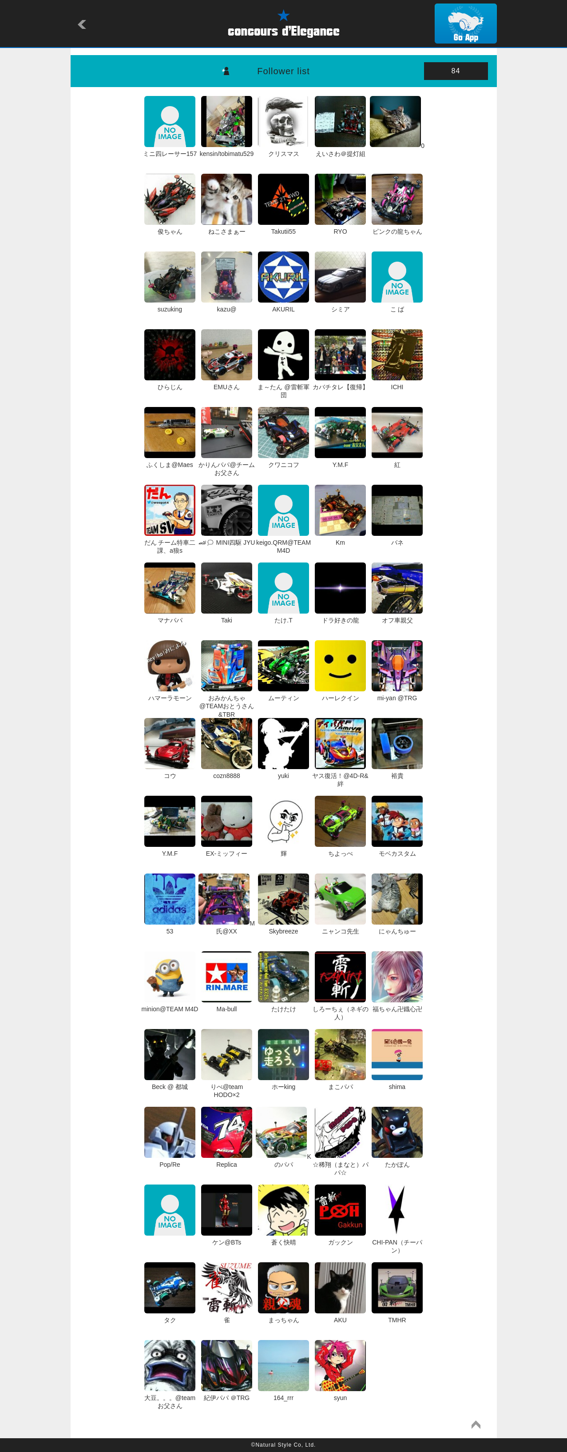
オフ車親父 (397, 616)
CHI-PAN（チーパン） (397, 1242)
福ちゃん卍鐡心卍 (397, 1005)
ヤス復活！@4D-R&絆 (340, 775)
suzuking (169, 305)
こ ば (397, 305)
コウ (169, 771)
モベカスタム (397, 849)
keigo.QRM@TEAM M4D (283, 542)
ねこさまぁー (226, 227)
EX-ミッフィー (226, 849)
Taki (226, 616)
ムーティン (283, 694)
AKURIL (283, 305)
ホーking (283, 1082)
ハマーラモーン (169, 694)
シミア (340, 305)
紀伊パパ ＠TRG (226, 1393)
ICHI (397, 383)
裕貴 (397, 771)
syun (340, 1393)
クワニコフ (283, 460)
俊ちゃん (169, 227)
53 (169, 927)
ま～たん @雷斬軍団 (283, 387)
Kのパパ (283, 1160)
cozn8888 (226, 771)
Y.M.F (340, 460)
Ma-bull (226, 1005)
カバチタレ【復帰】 (341, 383)
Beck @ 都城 (169, 1082)
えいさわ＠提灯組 (340, 149)
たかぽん (397, 1160)
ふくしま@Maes (169, 460)
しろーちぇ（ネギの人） (341, 1009)
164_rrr (283, 1393)
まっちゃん (283, 1316)
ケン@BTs (226, 1238)
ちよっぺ (340, 849)
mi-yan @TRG (397, 694)
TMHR (397, 1316)
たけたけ (283, 1005)
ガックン (340, 1238)
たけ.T (283, 616)
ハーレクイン (340, 694)
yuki (283, 771)
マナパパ (169, 616)
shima (397, 1082)
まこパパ (340, 1082)
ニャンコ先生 (340, 927)
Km (340, 538)
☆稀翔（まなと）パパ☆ (341, 1164)
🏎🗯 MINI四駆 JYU (226, 538)
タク (169, 1316)
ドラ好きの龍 (340, 616)
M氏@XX (226, 927)
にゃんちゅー (397, 927)
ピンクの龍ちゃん (397, 227)
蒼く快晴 (283, 1238)
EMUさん (226, 383)
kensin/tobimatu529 (227, 149)
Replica (226, 1160)
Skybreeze (283, 927)
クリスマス (283, 149)
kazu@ (226, 305)
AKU (340, 1316)
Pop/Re (169, 1160)
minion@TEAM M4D (170, 1005)
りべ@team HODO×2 (226, 1086)
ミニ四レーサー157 (170, 149)
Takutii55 (283, 227)
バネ (397, 538)
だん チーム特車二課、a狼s (170, 542)
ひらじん (169, 383)
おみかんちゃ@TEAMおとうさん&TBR (226, 702)
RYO (340, 227)
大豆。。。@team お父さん (169, 1397)
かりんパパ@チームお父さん (226, 464)
